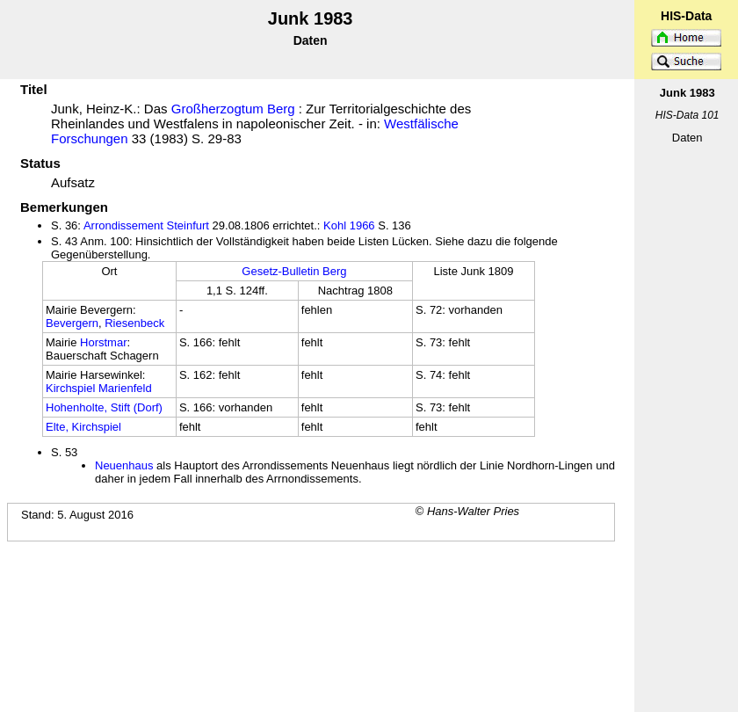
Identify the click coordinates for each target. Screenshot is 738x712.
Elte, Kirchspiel (83, 426)
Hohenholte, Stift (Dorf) (104, 407)
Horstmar (103, 342)
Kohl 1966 (349, 225)
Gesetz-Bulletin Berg (294, 271)
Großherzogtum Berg (233, 108)
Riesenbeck (134, 323)
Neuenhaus (124, 465)
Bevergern (72, 323)
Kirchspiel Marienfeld (99, 388)
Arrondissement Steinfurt (146, 225)
